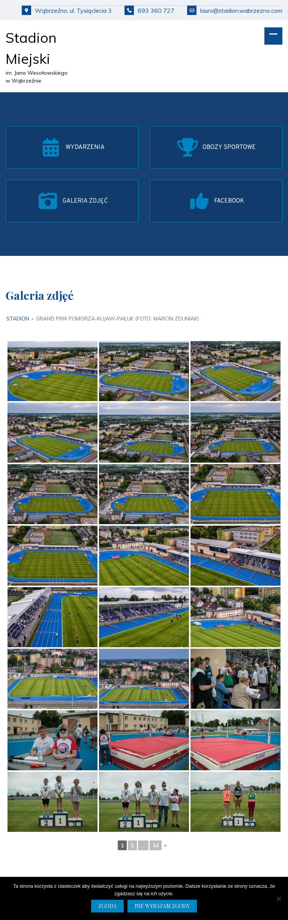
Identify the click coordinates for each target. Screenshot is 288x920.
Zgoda (107, 905)
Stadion (17, 318)
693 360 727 (149, 10)
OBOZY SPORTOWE (229, 147)
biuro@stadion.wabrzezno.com (234, 10)
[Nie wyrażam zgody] (278, 898)
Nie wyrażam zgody (162, 905)
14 (156, 845)
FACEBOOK (229, 201)
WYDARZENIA (85, 147)
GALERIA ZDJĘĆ (85, 201)
